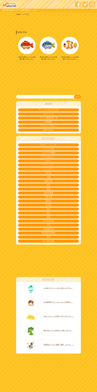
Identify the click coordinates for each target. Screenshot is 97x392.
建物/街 (48, 201)
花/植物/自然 (48, 229)
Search (77, 97)
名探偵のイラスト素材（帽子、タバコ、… (59, 344)
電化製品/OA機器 (48, 233)
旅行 (48, 213)
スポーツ (48, 161)
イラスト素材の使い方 (49, 118)
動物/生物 (48, 181)
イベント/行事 (48, 149)
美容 (48, 225)
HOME (18, 14)
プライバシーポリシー (49, 126)
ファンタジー (48, 169)
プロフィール (48, 114)
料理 (48, 209)
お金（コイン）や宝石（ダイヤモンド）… (59, 316)
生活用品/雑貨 (48, 221)
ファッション (48, 165)
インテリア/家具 (48, 153)
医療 (48, 189)
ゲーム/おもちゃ (48, 157)
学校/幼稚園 (48, 193)
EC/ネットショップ (48, 145)
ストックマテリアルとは (48, 110)
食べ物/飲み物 (48, 241)
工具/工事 (48, 197)
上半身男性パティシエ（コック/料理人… (58, 302)
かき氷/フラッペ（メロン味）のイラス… (58, 288)
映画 (48, 217)
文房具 (48, 205)
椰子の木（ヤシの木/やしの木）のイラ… (58, 330)
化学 (48, 185)
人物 (48, 177)
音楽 (48, 237)
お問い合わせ (48, 130)
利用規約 (48, 122)
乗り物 (48, 173)
